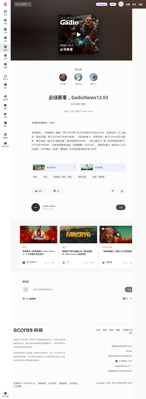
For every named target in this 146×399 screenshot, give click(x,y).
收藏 (128, 4)
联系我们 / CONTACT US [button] (24, 383)
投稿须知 (42, 383)
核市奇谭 (139, 330)
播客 (118, 330)
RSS (141, 333)
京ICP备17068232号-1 (134, 351)
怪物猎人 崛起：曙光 (63, 176)
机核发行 (133, 333)
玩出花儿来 (107, 247)
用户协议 (52, 383)
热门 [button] (125, 298)
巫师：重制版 (99, 176)
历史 (134, 4)
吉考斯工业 (128, 330)
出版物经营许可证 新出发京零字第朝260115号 (125, 371)
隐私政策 (63, 383)
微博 (105, 330)
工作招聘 (18, 386)
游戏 (35, 176)
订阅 (121, 207)
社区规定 (74, 383)
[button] (94, 18)
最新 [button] (132, 298)
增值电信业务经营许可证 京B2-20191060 (127, 346)
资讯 (45, 176)
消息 (140, 4)
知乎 (98, 330)
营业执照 (139, 341)
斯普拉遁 (82, 176)
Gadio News (87, 111)
